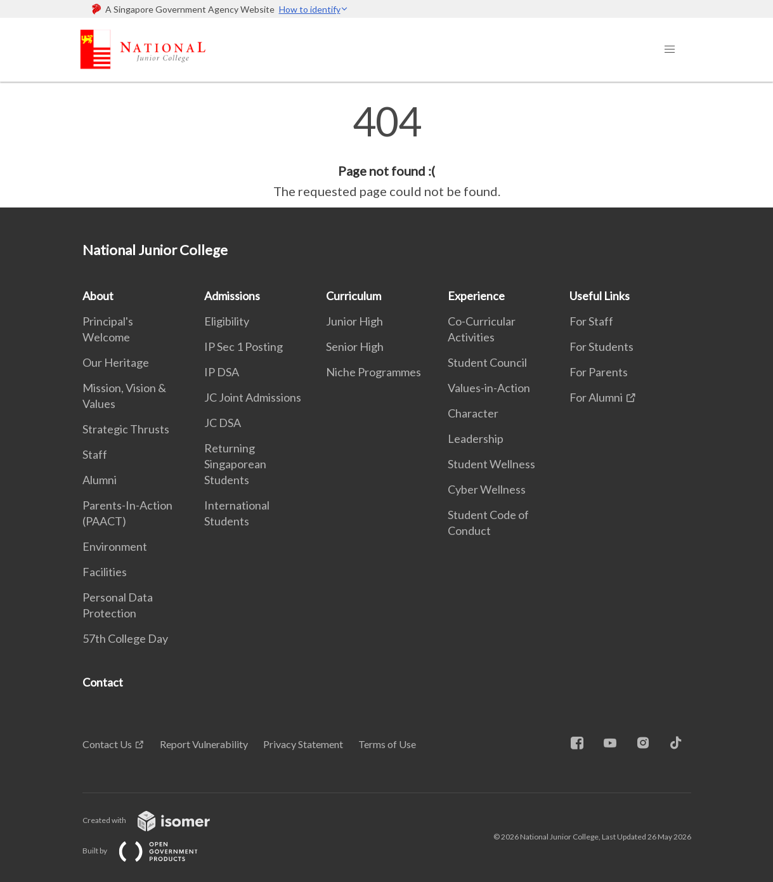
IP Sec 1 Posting (243, 346)
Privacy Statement (303, 744)
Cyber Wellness (487, 489)
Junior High (354, 321)
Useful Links (599, 296)
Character (473, 413)
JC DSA (222, 423)
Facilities (104, 572)
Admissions (232, 296)
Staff (94, 454)
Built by (150, 850)
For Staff (591, 321)
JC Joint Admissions (252, 397)
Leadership (475, 438)
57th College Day (125, 638)
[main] (386, 151)
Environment (114, 546)
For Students (601, 346)
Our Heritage (115, 362)
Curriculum (353, 296)
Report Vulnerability (204, 744)
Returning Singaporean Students (235, 464)
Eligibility (226, 321)
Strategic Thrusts (125, 429)
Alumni (99, 480)
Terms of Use (387, 744)
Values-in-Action (489, 388)
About (98, 296)
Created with (156, 820)
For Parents (598, 372)
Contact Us (107, 744)
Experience (476, 296)
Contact (102, 682)
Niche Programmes (373, 372)
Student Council (487, 362)
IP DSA (221, 372)
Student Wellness (491, 464)
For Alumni (596, 397)
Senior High (355, 346)
